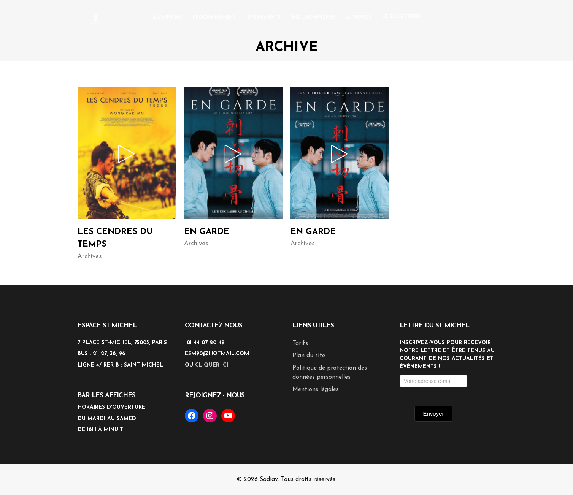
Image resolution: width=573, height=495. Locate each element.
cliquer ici (211, 365)
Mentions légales (315, 389)
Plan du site (308, 356)
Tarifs (300, 343)
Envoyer (433, 413)
